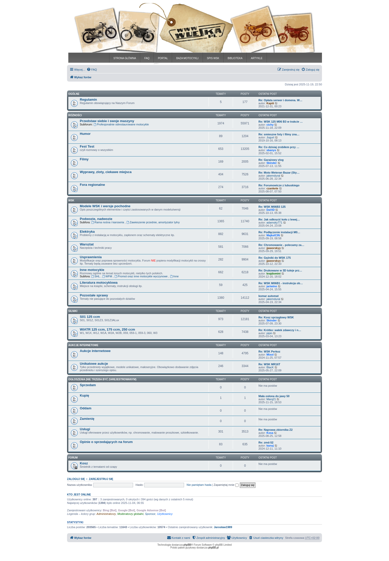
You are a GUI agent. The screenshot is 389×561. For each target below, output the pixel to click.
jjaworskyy (273, 248)
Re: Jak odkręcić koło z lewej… (279, 219)
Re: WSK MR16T (269, 364)
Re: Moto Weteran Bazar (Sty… (279, 172)
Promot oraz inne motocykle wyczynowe (141, 276)
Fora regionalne (92, 185)
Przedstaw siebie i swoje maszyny (107, 121)
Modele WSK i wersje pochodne (105, 206)
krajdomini (273, 273)
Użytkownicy (165, 513)
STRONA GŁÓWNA (124, 58)
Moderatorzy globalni (131, 513)
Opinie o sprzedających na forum (106, 442)
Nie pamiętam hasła (199, 484)
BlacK (270, 367)
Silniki (72, 311)
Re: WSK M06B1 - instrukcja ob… (280, 283)
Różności (75, 115)
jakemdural (273, 175)
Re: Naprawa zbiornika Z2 (275, 429)
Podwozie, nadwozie (96, 219)
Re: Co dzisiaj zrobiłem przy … (278, 147)
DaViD (270, 209)
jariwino (271, 286)
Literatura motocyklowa (99, 282)
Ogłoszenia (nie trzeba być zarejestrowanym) (102, 379)
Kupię (84, 395)
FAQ (146, 58)
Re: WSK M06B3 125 (272, 206)
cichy (270, 124)
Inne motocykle (92, 270)
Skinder (271, 162)
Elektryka (87, 231)
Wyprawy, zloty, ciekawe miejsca (106, 172)
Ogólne (73, 94)
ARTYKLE (256, 58)
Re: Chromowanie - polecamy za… (281, 244)
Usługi (85, 429)
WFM (107, 276)
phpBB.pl (213, 547)
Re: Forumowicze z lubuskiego (279, 185)
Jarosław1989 (223, 527)
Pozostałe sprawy (94, 295)
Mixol (270, 354)
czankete (272, 188)
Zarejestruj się (101, 478)
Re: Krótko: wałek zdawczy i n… (279, 330)
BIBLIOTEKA (235, 58)
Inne (174, 276)
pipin (269, 333)
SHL (96, 276)
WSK (71, 200)
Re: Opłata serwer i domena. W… (280, 100)
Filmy (84, 159)
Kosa (269, 432)
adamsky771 (274, 222)
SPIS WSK (213, 58)
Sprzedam (88, 385)
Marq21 (271, 399)
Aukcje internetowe (95, 351)
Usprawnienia (91, 257)
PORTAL (163, 58)
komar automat (268, 295)
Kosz (84, 463)
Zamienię (87, 419)
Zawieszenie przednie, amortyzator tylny (153, 222)
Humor (85, 134)
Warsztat (87, 244)
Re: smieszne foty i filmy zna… (279, 134)
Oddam (85, 408)
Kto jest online (79, 494)
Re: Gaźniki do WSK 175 (274, 257)
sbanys (271, 150)
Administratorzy (106, 513)
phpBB (187, 544)
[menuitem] (92, 70)
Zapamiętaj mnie (226, 484)
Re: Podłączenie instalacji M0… (279, 232)
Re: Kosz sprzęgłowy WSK (276, 317)
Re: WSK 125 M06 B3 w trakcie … (280, 121)
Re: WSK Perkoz (269, 351)
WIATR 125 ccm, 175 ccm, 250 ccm (107, 329)
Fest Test (87, 146)
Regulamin (88, 99)
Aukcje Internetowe (83, 345)
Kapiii (270, 103)
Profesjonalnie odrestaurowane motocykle (121, 124)
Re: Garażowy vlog (270, 159)
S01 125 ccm (90, 317)
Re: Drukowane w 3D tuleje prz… (280, 270)
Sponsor (150, 513)
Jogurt (270, 137)
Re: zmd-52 (266, 442)
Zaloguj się (76, 478)
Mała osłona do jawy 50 (274, 396)
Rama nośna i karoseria (108, 222)
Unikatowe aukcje (94, 364)
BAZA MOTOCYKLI (187, 58)
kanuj (270, 445)
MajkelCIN (273, 235)
